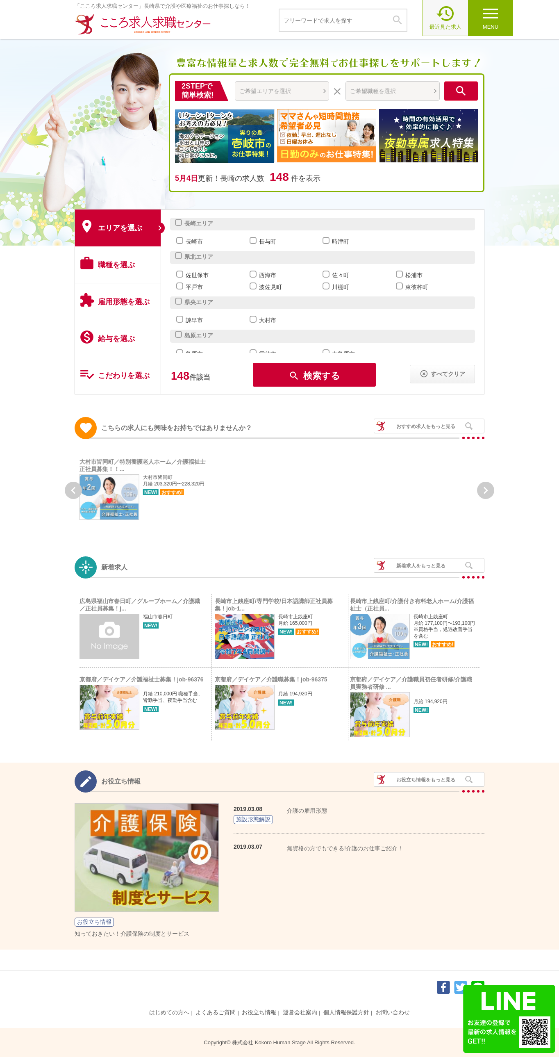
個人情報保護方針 (346, 1012)
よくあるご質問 (215, 1012)
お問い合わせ (392, 1012)
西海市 (267, 275)
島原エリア (198, 335)
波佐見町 (270, 287)
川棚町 (340, 287)
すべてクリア (442, 373)
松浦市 (414, 275)
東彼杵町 (416, 287)
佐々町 (340, 275)
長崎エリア (198, 223)
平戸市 (194, 287)
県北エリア (198, 256)
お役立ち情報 (259, 1012)
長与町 (267, 241)
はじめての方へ (169, 1012)
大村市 (267, 320)
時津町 (340, 241)
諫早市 (194, 320)
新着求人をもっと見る (420, 566)
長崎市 (194, 241)
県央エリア (198, 302)
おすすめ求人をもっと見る (425, 426)
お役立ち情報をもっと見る (425, 780)
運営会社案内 (300, 1012)
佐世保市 (197, 275)
